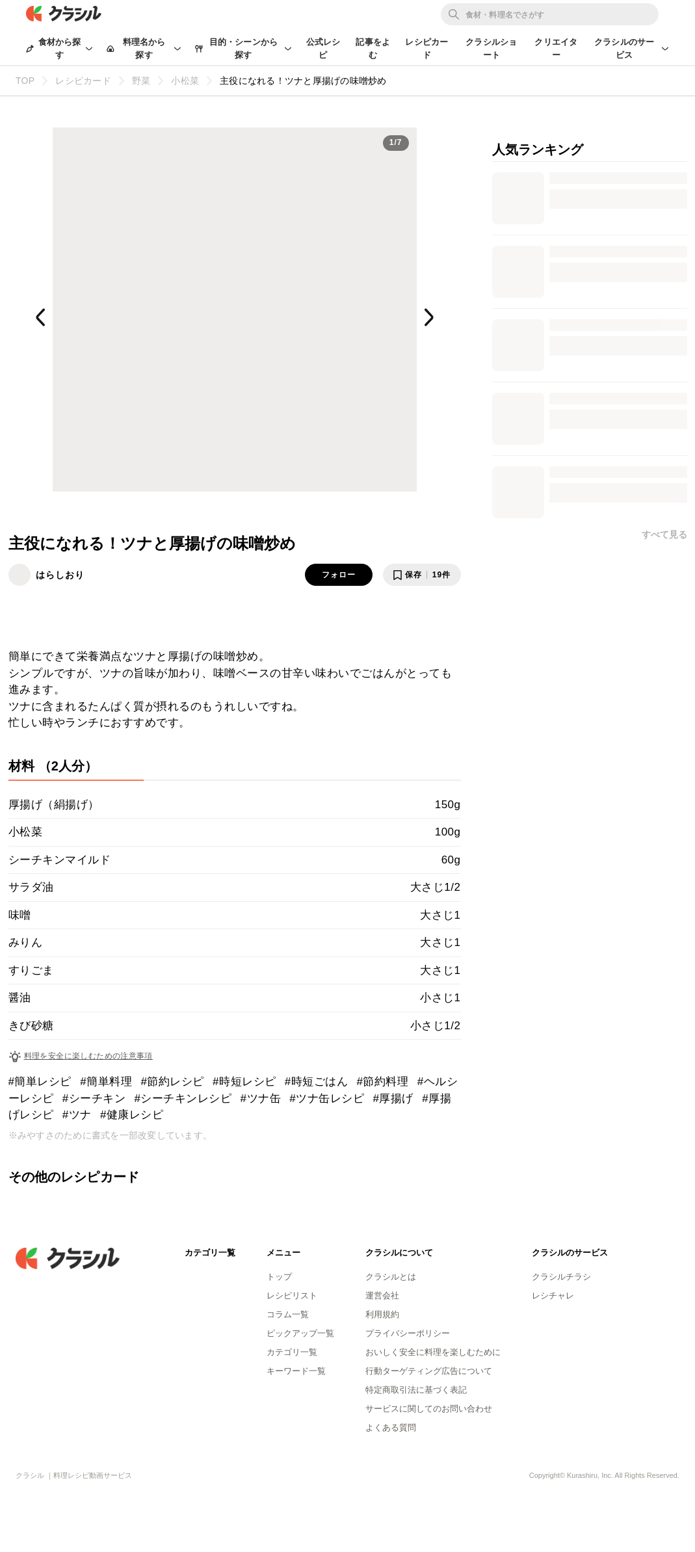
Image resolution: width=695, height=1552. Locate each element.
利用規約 (382, 1314)
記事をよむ (373, 48)
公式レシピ (323, 48)
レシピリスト (292, 1295)
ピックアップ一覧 (300, 1333)
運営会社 (382, 1295)
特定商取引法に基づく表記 (416, 1390)
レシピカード (426, 48)
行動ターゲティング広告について (428, 1371)
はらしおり (60, 575)
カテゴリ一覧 (292, 1352)
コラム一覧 (288, 1314)
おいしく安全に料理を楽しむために (433, 1352)
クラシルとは (390, 1277)
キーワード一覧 (296, 1371)
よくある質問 (390, 1427)
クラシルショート (491, 48)
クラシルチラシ (561, 1277)
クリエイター (555, 48)
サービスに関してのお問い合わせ (428, 1409)
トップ (279, 1277)
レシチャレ (553, 1295)
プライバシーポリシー (407, 1333)
